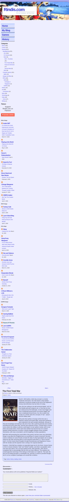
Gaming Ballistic (8, 314)
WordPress (23, 499)
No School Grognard (7, 337)
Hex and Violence (8, 253)
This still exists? (6, 255)
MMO (5, 74)
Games (5, 34)
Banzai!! (5, 280)
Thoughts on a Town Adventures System (7, 355)
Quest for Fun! (7, 162)
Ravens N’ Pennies (8, 323)
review (20, 459)
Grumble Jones (7, 260)
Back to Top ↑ (60, 499)
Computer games (7, 72)
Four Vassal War (9, 62)
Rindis (5, 393)
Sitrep (5, 229)
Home (5, 26)
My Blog (6, 30)
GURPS (6, 85)
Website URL (32, 490)
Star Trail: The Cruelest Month (7, 198)
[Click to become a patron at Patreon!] (8, 117)
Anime (4, 99)
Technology (4, 95)
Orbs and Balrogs (8, 376)
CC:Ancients (7, 55)
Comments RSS (48, 464)
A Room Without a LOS (6, 292)
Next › (46, 388)
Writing (3, 101)
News (3, 93)
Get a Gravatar (38, 487)
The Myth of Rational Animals (7, 165)
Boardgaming (6, 51)
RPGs (4, 78)
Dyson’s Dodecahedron (5, 154)
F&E (5, 57)
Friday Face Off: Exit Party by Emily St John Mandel (7, 219)
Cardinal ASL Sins (6, 231)
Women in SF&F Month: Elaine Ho (8, 209)
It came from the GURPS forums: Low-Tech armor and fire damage (8, 340)
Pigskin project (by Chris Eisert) (8, 316)
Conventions (6, 91)
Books (3, 45)
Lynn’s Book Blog (8, 215)
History (5, 39)
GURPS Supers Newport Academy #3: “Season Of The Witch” (8, 369)
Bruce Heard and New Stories (6, 174)
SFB (5, 70)
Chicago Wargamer (7, 184)
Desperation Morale (7, 273)
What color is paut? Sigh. (8, 309)
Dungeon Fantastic (7, 307)
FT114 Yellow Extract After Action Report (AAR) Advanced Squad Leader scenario (8, 245)
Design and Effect (7, 76)
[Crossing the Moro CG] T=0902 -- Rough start (7, 296)
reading (16, 459)
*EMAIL (35, 487)
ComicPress (31, 499)
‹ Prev (8, 388)
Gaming (4, 49)
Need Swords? (5, 157)
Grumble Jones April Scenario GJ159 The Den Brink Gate (8, 264)
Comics (4, 47)
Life (3, 89)
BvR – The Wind (9, 59)
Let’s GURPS (7, 326)
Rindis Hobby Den (44, 499)
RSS (55, 499)
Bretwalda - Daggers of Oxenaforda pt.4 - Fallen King (8, 379)
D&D (5, 80)
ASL (5, 53)
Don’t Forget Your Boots (6, 364)
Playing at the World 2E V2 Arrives (7, 145)
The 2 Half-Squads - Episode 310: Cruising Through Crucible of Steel (8, 188)
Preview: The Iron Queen (8, 177)
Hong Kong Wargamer (4, 239)
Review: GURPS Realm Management (7, 328)
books (8, 459)
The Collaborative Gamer (6, 351)
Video (3, 97)
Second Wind (8, 68)
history (11, 459)
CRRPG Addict (7, 195)
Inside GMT (6, 123)
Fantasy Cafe (7, 207)
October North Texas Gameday (7, 283)
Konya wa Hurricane (9, 64)
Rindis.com (14, 9)
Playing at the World (7, 142)
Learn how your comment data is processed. (37, 495)
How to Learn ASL (6, 275)
